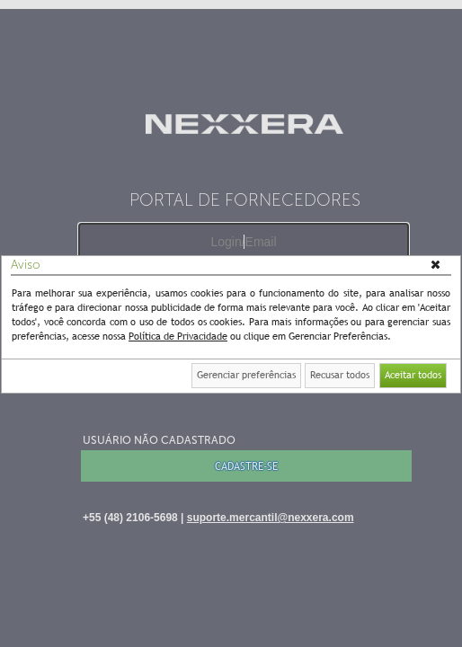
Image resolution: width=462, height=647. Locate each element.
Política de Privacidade (178, 336)
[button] (437, 266)
